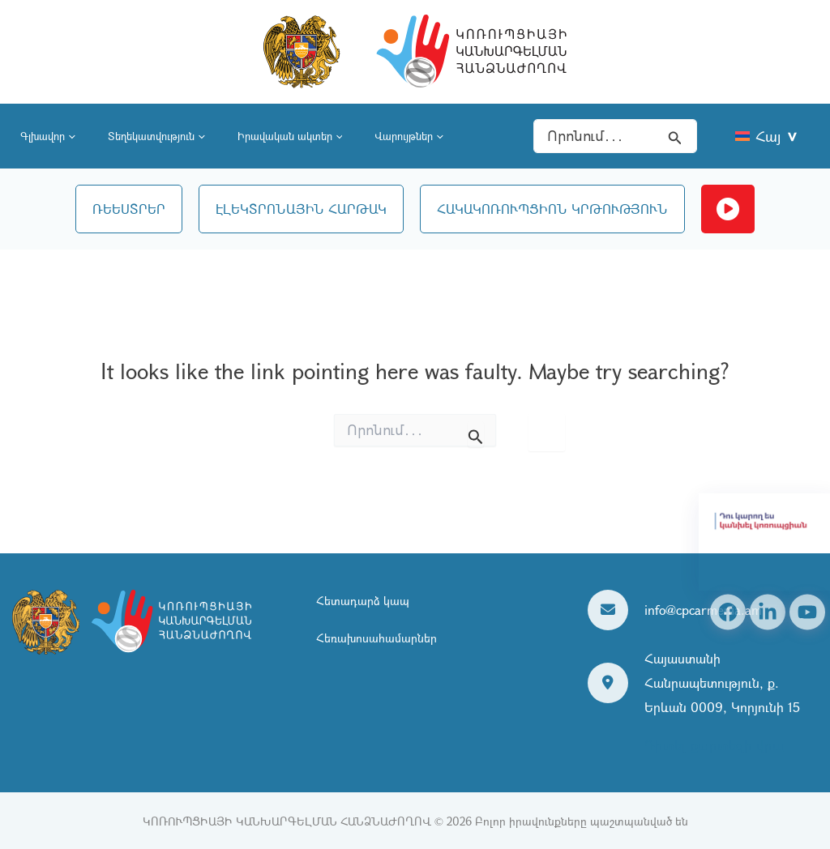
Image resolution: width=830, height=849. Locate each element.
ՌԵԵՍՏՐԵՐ (128, 208)
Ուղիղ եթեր (728, 209)
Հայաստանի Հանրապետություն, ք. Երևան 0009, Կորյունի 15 (722, 682)
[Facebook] (728, 612)
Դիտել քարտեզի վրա (714, 744)
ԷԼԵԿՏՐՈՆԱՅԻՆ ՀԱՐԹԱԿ (301, 208)
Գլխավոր (47, 136)
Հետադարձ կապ (362, 601)
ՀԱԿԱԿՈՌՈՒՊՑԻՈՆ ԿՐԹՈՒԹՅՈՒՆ (552, 208)
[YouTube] (807, 612)
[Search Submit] (476, 434)
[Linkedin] (767, 612)
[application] (70, 136)
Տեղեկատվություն (156, 136)
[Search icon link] (675, 136)
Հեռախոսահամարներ (376, 638)
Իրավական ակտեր (290, 136)
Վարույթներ (408, 136)
